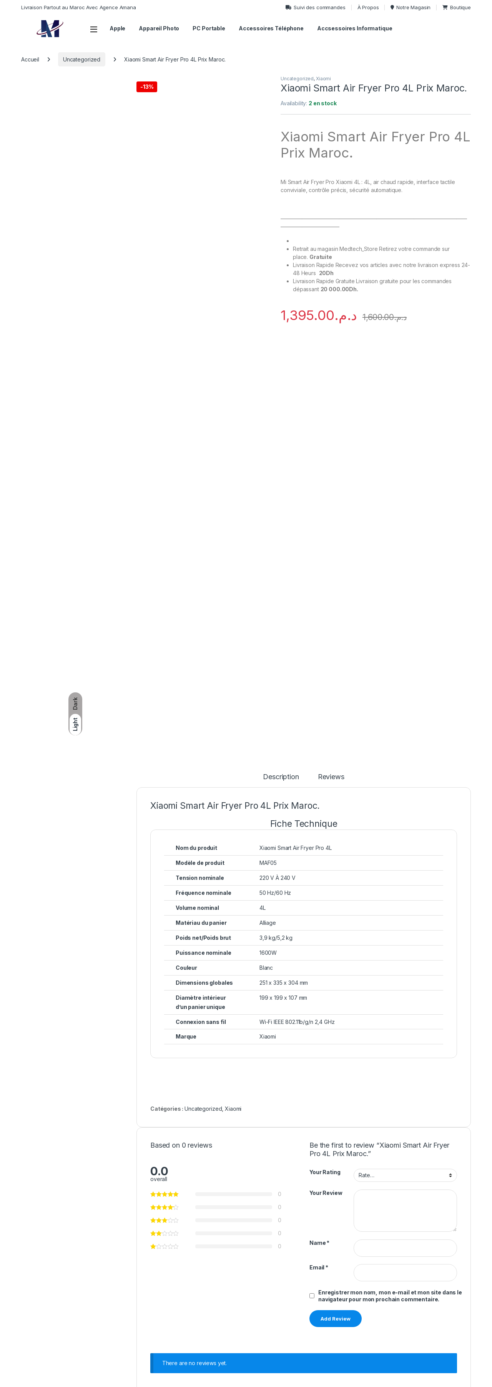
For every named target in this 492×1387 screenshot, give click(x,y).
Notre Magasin (410, 7)
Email (318, 861)
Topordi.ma (55, 1378)
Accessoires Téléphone (271, 28)
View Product (207, 1168)
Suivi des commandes (315, 7)
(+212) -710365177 (87, 1280)
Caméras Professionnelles (242, 1281)
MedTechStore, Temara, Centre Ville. (64, 1322)
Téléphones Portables (238, 1292)
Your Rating (324, 766)
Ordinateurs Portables (237, 1269)
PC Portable (209, 28)
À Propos (368, 7)
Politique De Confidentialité (415, 1269)
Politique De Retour (320, 1281)
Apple (117, 28)
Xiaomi (323, 78)
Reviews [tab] (331, 370)
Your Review (325, 786)
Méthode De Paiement (410, 1303)
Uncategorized (81, 59)
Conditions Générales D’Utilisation (423, 1281)
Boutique (456, 7)
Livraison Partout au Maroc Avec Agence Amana (78, 7)
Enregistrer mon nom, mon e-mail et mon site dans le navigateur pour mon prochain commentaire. (390, 889)
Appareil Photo (159, 28)
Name (319, 836)
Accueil (30, 59)
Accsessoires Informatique (354, 28)
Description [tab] (281, 370)
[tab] (303, 417)
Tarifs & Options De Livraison (331, 1269)
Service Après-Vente (408, 1292)
